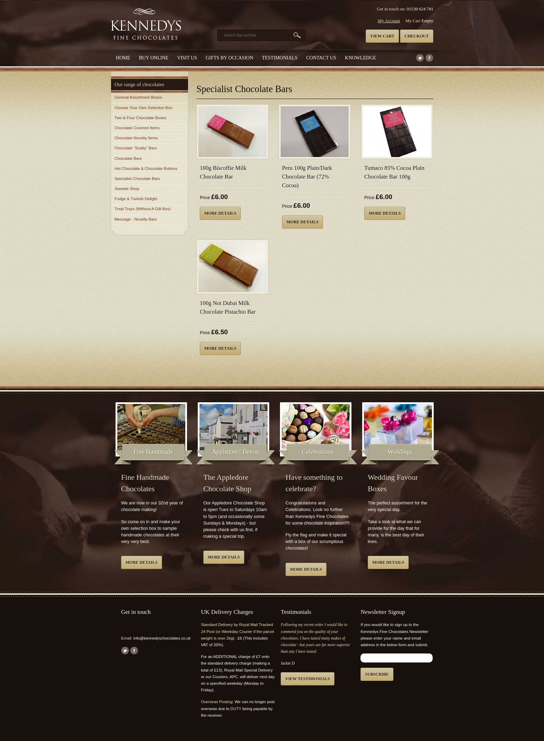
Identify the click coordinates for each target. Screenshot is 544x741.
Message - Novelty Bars (135, 219)
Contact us (321, 57)
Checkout (417, 36)
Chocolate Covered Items (137, 128)
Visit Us (187, 57)
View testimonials (307, 678)
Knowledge (360, 57)
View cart (382, 36)
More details (220, 213)
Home (123, 57)
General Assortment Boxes (138, 97)
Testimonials (279, 57)
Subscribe (377, 674)
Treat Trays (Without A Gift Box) (142, 209)
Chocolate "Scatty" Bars (135, 148)
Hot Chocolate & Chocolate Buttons (145, 168)
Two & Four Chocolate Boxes (140, 118)
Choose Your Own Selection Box (143, 108)
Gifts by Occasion (229, 57)
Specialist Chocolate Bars (137, 178)
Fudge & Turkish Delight (135, 199)
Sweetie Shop (126, 189)
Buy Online (153, 57)
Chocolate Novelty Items (136, 138)
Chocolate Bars (128, 158)
